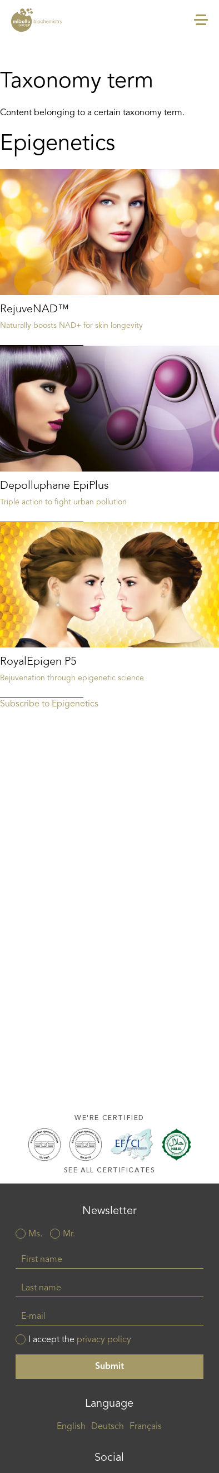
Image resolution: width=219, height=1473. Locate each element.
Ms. (35, 1234)
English (71, 1426)
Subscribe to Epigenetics (49, 704)
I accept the (79, 1339)
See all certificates (110, 1170)
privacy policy (104, 1339)
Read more (109, 257)
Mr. (69, 1234)
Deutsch (107, 1426)
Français (146, 1426)
